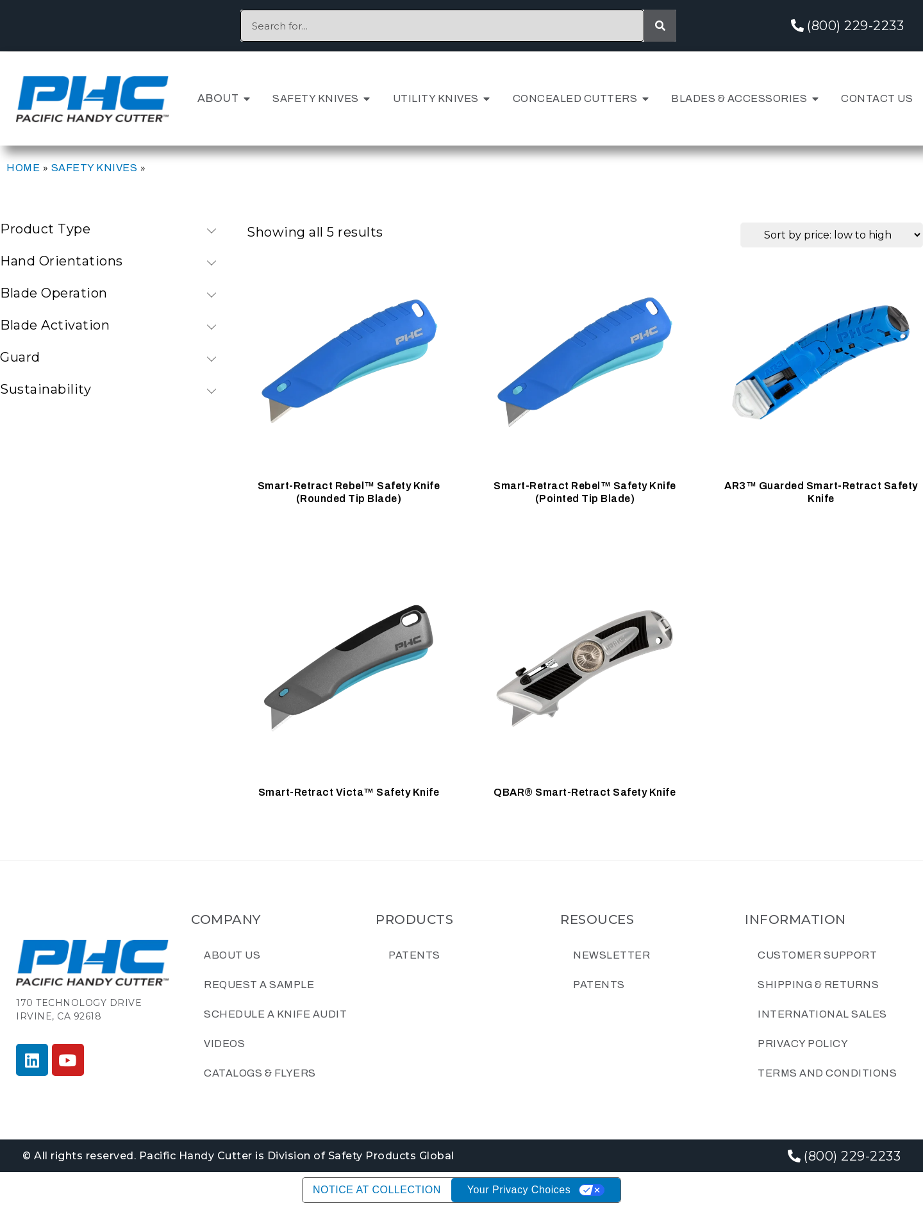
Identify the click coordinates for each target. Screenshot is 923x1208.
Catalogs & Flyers (260, 1073)
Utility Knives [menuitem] (436, 98)
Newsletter (611, 955)
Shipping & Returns (818, 984)
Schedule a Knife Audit (275, 1014)
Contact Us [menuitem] (877, 98)
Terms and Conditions (827, 1073)
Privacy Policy (803, 1043)
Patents (414, 955)
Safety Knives (94, 167)
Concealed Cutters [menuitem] (575, 98)
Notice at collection (377, 1189)
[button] (247, 98)
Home (23, 167)
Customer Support (817, 955)
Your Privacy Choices (518, 1189)
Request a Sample (259, 984)
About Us (232, 955)
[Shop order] (831, 234)
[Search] (660, 26)
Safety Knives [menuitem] (315, 98)
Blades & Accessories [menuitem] (739, 98)
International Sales (822, 1014)
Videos (224, 1043)
